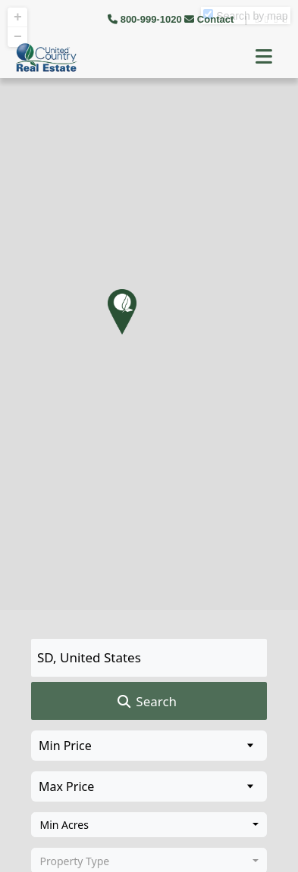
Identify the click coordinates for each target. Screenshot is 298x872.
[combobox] (149, 825)
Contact (210, 19)
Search (146, 701)
